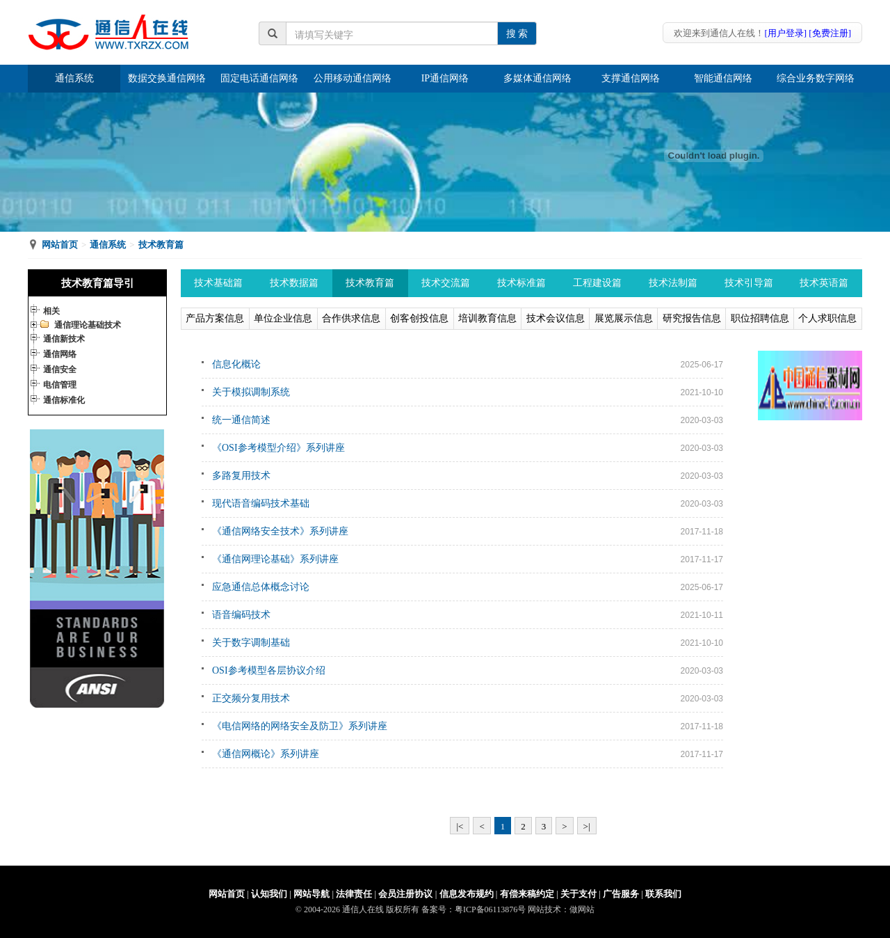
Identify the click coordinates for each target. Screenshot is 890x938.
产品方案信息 (215, 318)
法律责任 (354, 894)
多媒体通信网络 (537, 78)
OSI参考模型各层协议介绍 (268, 670)
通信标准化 (64, 400)
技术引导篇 (749, 283)
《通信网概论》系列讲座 (265, 754)
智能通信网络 (723, 78)
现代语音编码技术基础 (260, 503)
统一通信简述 (241, 420)
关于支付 (578, 894)
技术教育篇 (161, 244)
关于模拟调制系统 (251, 392)
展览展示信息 (623, 318)
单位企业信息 (283, 318)
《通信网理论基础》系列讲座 (275, 559)
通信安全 (59, 369)
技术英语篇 (824, 283)
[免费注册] (830, 33)
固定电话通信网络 (259, 78)
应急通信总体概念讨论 (260, 587)
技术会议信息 (555, 318)
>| (586, 826)
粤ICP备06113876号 (490, 909)
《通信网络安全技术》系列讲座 (280, 531)
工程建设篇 (597, 283)
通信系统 (74, 78)
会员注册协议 (405, 894)
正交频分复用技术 (251, 698)
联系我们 (663, 894)
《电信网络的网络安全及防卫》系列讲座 (299, 726)
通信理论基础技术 (87, 325)
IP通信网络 (445, 78)
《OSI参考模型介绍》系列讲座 (278, 448)
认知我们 (269, 894)
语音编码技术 (241, 615)
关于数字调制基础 (251, 642)
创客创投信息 (419, 318)
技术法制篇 (673, 283)
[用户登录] (785, 33)
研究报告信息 (692, 318)
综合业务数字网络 (816, 78)
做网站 (581, 909)
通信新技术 (64, 339)
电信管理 (59, 385)
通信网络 (59, 354)
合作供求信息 (351, 318)
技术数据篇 (294, 283)
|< (459, 826)
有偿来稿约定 (527, 894)
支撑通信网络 (630, 78)
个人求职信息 (827, 318)
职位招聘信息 (760, 318)
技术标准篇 (521, 283)
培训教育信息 (487, 318)
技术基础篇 (218, 283)
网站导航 (311, 894)
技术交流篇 (445, 283)
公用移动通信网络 (352, 78)
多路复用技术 (241, 475)
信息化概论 (236, 364)
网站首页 (60, 244)
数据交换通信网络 (167, 78)
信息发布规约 (466, 894)
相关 (51, 311)
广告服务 (621, 894)
